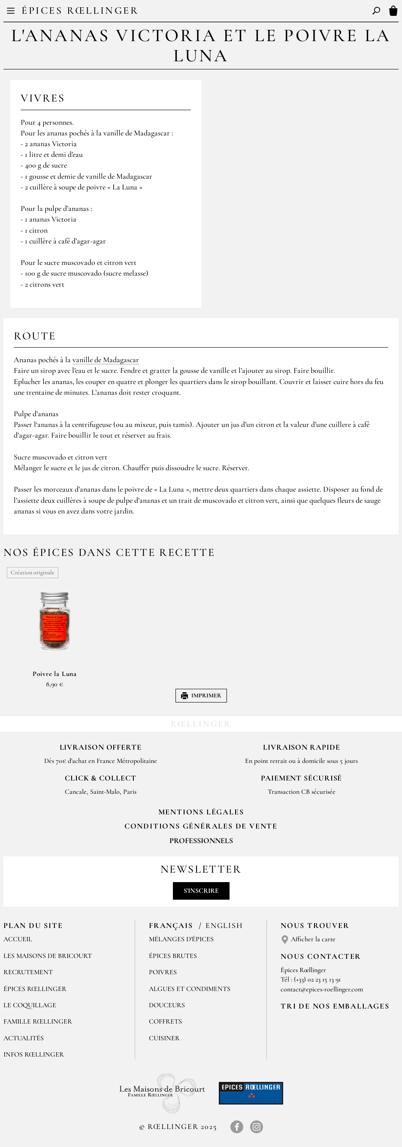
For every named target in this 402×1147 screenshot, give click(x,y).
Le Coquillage (29, 1005)
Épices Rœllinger (80, 10)
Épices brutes (173, 956)
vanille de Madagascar (106, 359)
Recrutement (28, 972)
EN (209, 12)
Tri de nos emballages (335, 1006)
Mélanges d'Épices (181, 939)
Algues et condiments (189, 989)
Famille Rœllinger (37, 1021)
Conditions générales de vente (201, 826)
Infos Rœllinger (33, 1054)
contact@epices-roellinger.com (322, 989)
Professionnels (201, 840)
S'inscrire (201, 890)
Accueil (17, 939)
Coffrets (165, 1021)
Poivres (163, 972)
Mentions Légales (201, 812)
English (224, 925)
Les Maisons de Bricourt (47, 956)
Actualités (23, 1038)
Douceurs (167, 1005)
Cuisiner (164, 1038)
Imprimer (201, 695)
